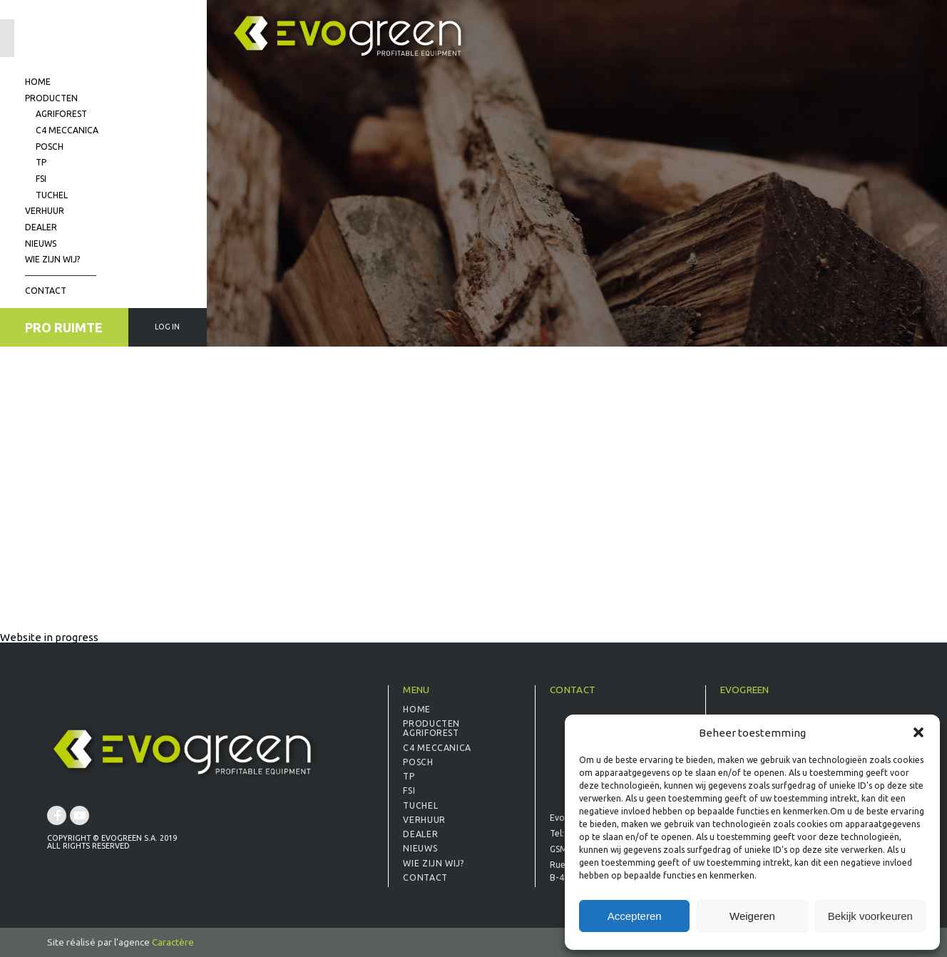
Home (38, 81)
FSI (41, 178)
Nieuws (40, 243)
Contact (45, 290)
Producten (51, 98)
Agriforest (61, 113)
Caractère (173, 942)
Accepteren (635, 916)
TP (41, 162)
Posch (49, 146)
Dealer (41, 227)
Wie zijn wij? (52, 259)
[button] (918, 732)
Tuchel (52, 195)
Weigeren (752, 916)
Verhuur (44, 210)
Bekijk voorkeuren (870, 916)
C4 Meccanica (67, 130)
